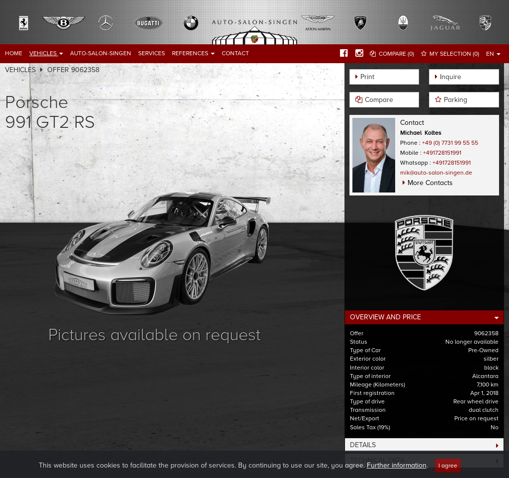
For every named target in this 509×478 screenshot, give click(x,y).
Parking (455, 100)
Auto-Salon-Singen (100, 53)
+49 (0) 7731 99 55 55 (450, 142)
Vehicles (46, 53)
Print (367, 77)
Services (151, 53)
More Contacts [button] (430, 183)
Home (13, 53)
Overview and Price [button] (385, 317)
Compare (379, 100)
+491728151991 (442, 152)
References (193, 53)
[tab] (424, 317)
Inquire (450, 77)
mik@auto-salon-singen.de (436, 172)
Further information (396, 471)
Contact (235, 53)
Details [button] (363, 445)
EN (493, 53)
